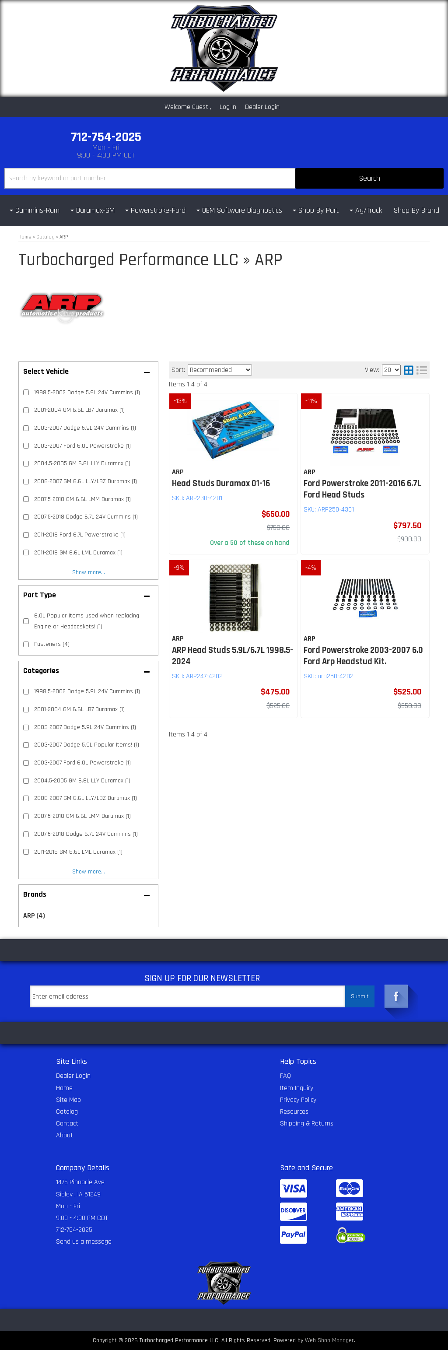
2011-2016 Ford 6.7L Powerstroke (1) (80, 535)
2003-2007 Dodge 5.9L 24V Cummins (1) (85, 727)
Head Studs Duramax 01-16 (221, 483)
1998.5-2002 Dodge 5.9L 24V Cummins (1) (87, 691)
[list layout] (421, 370)
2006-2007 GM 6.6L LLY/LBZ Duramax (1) (85, 798)
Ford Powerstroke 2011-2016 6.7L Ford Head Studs (362, 489)
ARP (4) (34, 915)
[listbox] (220, 370)
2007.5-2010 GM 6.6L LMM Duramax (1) (82, 816)
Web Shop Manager (329, 1340)
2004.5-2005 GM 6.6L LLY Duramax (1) (82, 781)
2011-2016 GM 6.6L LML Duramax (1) (78, 852)
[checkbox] (26, 691)
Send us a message (84, 1241)
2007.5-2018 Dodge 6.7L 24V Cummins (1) (86, 834)
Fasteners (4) (52, 644)
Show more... (88, 872)
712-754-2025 (74, 1229)
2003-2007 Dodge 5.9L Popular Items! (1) (86, 745)
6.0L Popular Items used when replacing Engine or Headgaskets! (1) (86, 621)
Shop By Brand (416, 210)
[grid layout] (408, 370)
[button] (224, 178)
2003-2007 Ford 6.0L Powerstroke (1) (82, 763)
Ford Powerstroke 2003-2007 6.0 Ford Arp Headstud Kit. (363, 656)
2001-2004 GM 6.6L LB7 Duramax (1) (79, 709)
